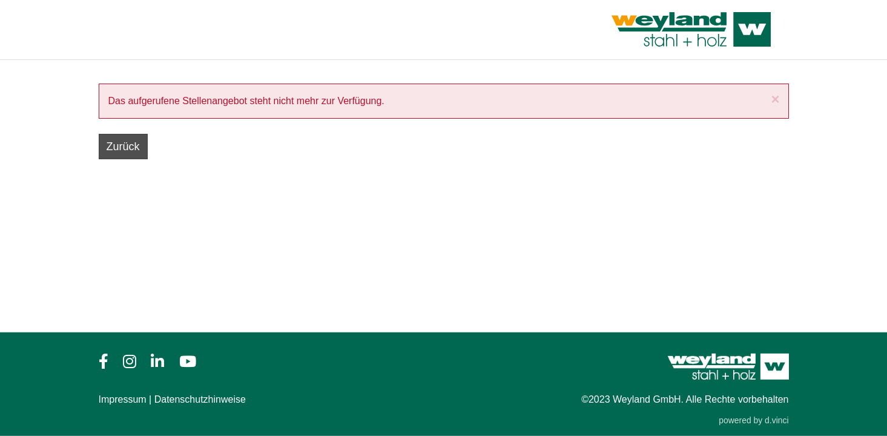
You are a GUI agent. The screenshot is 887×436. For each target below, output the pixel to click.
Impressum (123, 399)
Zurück (123, 146)
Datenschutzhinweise (200, 399)
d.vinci (776, 420)
